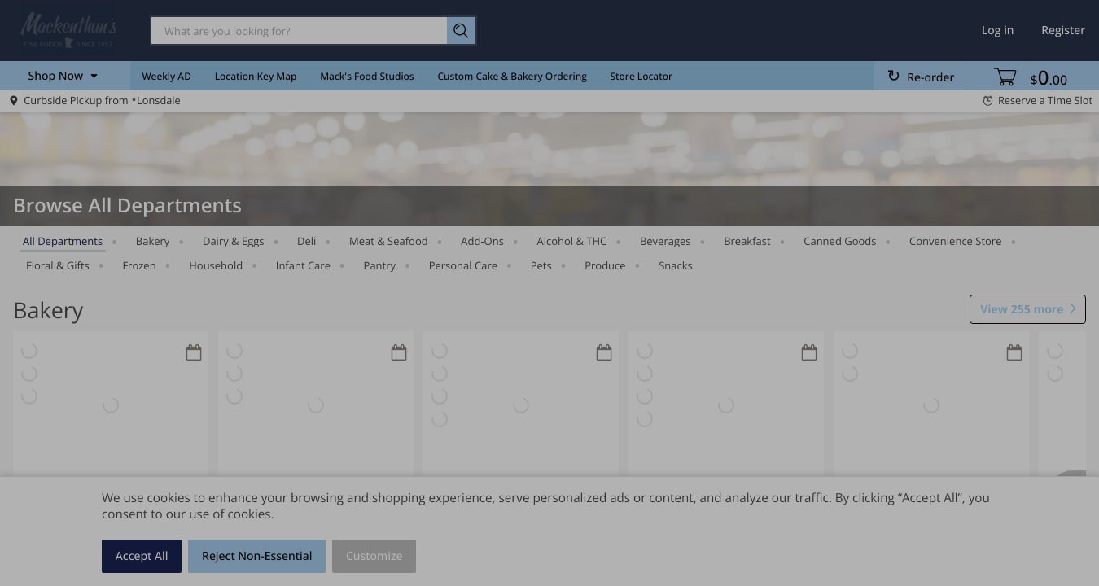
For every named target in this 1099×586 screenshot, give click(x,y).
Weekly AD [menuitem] (166, 76)
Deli (306, 241)
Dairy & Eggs (234, 241)
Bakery (153, 241)
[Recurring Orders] (194, 353)
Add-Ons (482, 241)
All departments (63, 241)
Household (216, 265)
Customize (374, 556)
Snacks (676, 265)
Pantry (380, 265)
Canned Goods (839, 241)
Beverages (665, 241)
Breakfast (747, 241)
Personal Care (463, 265)
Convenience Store (955, 241)
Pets (541, 265)
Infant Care (303, 265)
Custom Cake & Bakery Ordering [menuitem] (511, 76)
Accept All (142, 556)
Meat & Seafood (388, 241)
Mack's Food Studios (367, 76)
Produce (605, 265)
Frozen (138, 265)
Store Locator (642, 76)
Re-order (930, 77)
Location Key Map (256, 76)
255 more (1021, 310)
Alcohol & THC (572, 241)
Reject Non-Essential (257, 556)
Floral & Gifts (58, 265)
